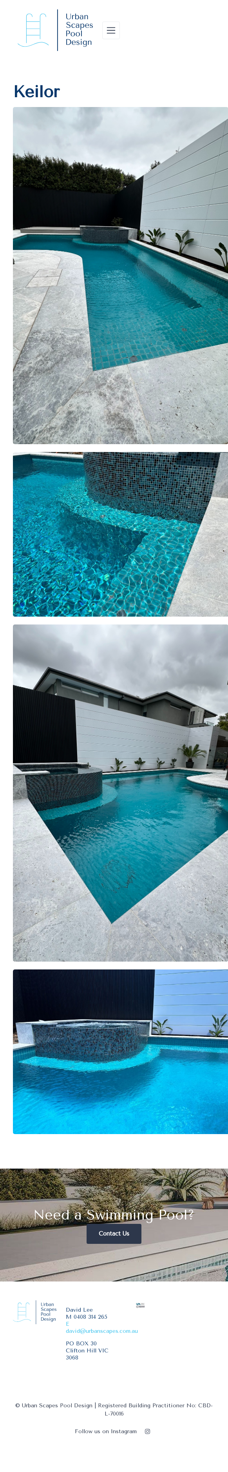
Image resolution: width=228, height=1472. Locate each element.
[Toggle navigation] (111, 30)
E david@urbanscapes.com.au (102, 1327)
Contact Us (114, 1233)
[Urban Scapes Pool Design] (55, 30)
